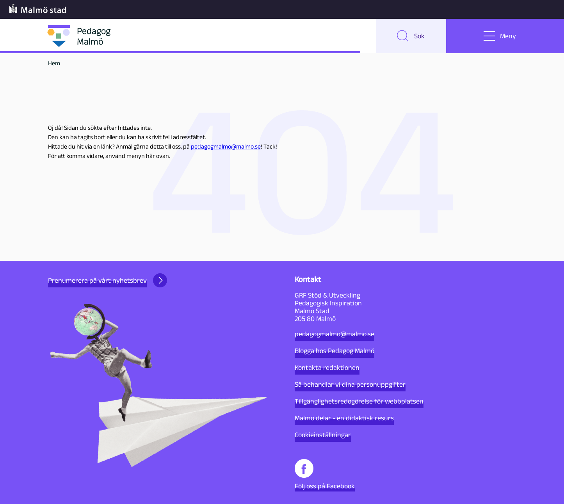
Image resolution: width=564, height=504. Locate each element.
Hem (54, 63)
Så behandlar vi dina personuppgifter (350, 384)
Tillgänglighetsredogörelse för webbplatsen (359, 401)
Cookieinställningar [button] (323, 435)
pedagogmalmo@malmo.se (226, 146)
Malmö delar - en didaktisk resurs (344, 418)
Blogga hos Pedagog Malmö (334, 351)
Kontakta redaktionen (327, 367)
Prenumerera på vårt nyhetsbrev (107, 280)
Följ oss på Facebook (325, 474)
